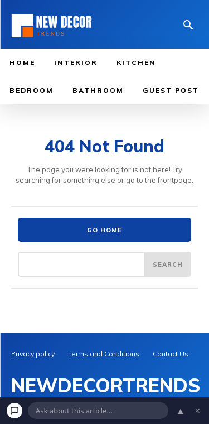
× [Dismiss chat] (197, 411)
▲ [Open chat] (180, 411)
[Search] (167, 264)
